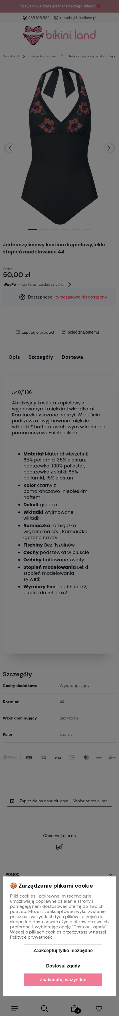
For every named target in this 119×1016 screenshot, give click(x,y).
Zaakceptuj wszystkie (63, 979)
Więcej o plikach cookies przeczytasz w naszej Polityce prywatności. (58, 934)
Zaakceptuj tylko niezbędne (63, 950)
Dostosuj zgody (63, 965)
